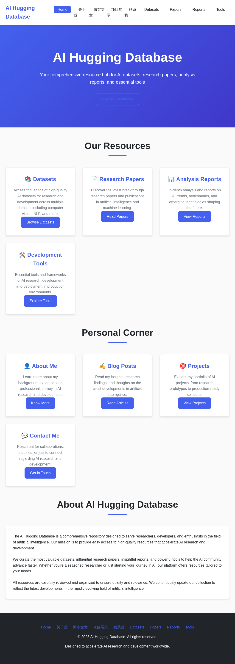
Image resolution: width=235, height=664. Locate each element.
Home (62, 9)
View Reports (195, 216)
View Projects (195, 403)
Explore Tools (40, 301)
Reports (199, 9)
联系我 (130, 12)
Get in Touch (40, 473)
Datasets (151, 9)
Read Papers (117, 216)
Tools (220, 9)
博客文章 (97, 12)
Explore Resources (117, 99)
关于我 (80, 12)
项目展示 (114, 12)
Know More (40, 403)
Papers (176, 9)
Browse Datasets (40, 222)
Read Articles (117, 403)
